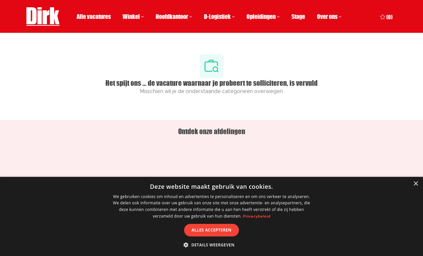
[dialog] (211, 216)
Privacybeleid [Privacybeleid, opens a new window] (256, 216)
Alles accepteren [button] (212, 230)
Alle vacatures (94, 17)
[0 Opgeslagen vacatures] (386, 16)
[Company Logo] (42, 16)
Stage (298, 17)
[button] (211, 244)
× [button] (415, 183)
